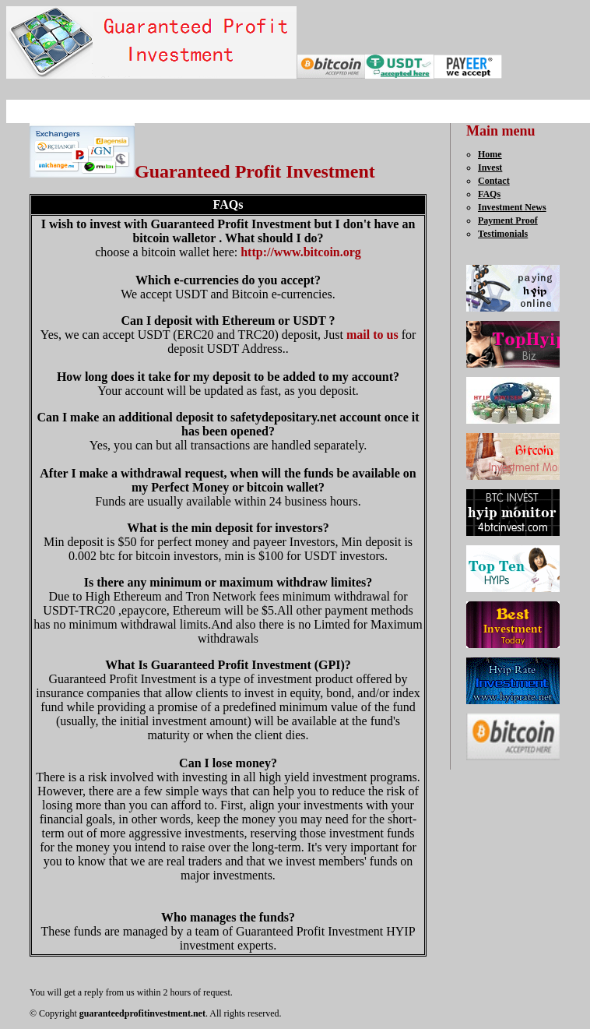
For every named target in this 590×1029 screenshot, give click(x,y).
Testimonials (503, 233)
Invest (490, 167)
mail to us (372, 334)
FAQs (489, 194)
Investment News (512, 207)
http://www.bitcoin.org (301, 252)
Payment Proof (508, 220)
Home (490, 154)
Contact (494, 180)
